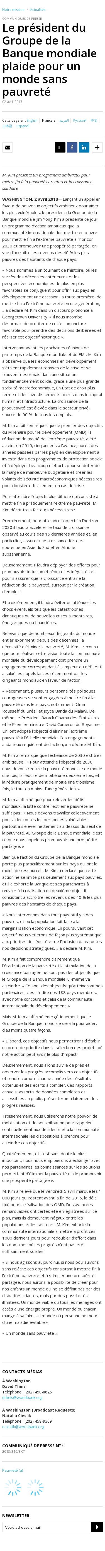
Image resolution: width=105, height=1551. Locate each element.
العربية (64, 120)
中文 (94, 120)
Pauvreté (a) (12, 1470)
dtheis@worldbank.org (22, 1397)
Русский (79, 120)
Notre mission (13, 9)
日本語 (7, 126)
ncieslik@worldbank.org (23, 1426)
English (32, 120)
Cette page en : (14, 120)
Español (23, 126)
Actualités (37, 9)
